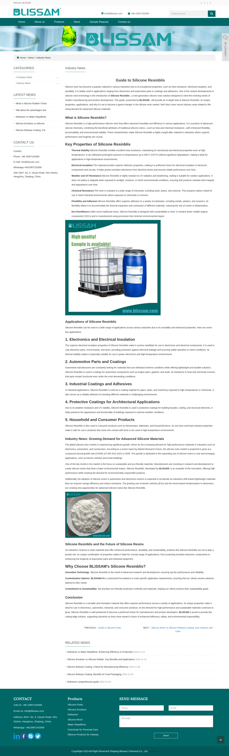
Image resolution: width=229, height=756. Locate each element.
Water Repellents (77, 724)
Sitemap (153, 751)
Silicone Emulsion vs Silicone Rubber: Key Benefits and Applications (101, 659)
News (77, 22)
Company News (24, 77)
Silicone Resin (75, 719)
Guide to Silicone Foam (109, 627)
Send (166, 735)
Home (21, 22)
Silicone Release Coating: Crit (30, 130)
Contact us (124, 22)
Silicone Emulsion (77, 709)
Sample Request (99, 22)
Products (59, 22)
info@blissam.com (113, 13)
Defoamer (73, 714)
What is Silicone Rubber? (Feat (31, 103)
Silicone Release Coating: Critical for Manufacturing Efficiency (97, 667)
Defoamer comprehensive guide (83, 682)
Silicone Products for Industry (83, 734)
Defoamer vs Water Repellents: (31, 117)
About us (40, 22)
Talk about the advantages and (31, 110)
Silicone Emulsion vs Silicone (30, 123)
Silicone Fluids (75, 704)
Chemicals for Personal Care (83, 729)
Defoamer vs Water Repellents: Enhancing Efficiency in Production (100, 652)
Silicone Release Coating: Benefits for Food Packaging (94, 674)
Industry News (43, 57)
